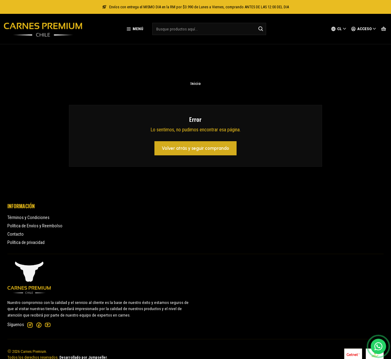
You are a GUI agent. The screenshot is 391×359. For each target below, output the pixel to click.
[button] (195, 348)
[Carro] (383, 29)
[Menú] (135, 29)
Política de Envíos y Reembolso (34, 192)
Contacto (15, 201)
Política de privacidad (26, 209)
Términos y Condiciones (28, 184)
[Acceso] (364, 29)
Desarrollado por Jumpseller (83, 324)
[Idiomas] (339, 29)
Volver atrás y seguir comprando (195, 115)
